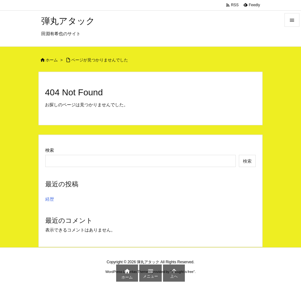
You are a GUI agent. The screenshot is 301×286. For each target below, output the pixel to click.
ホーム (52, 60)
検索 (49, 150)
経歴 (49, 199)
